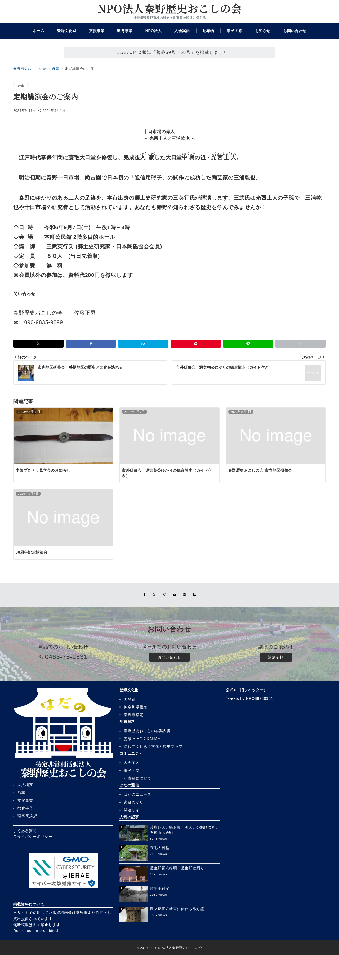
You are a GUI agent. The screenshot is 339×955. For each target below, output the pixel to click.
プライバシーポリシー (32, 836)
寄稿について (139, 778)
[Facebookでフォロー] (144, 595)
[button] (300, 344)
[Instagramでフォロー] (164, 595)
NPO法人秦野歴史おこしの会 (169, 8)
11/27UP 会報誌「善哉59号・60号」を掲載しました (169, 52)
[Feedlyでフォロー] (195, 595)
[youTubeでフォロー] (174, 595)
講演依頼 (275, 657)
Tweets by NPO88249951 (249, 698)
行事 (21, 85)
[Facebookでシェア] (91, 344)
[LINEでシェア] (248, 344)
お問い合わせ (169, 657)
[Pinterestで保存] (196, 344)
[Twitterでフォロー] (154, 595)
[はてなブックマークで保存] (143, 344)
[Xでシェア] (38, 344)
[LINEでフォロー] (184, 595)
